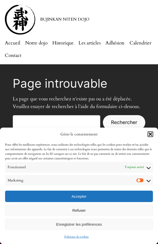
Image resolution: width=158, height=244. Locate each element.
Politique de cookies (76, 237)
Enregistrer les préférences (79, 224)
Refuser (79, 210)
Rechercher (124, 122)
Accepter (78, 196)
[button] (150, 134)
